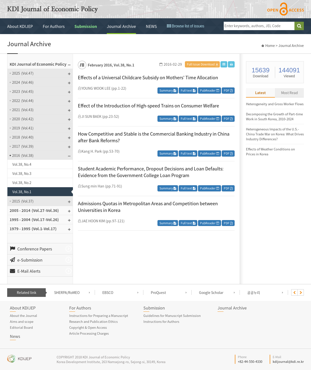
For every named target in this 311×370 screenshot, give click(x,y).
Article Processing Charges (89, 333)
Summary (167, 90)
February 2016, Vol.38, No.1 (111, 64)
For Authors (54, 26)
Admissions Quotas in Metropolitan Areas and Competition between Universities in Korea (148, 206)
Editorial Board (21, 327)
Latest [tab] (260, 92)
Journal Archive (121, 26)
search (299, 26)
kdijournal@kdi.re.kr (288, 361)
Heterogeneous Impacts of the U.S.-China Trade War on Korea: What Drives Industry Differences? (275, 134)
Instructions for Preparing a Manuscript (98, 315)
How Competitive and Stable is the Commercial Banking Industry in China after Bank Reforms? (153, 137)
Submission (85, 26)
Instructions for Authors (161, 321)
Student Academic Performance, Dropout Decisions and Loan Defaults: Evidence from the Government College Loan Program (150, 172)
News (15, 336)
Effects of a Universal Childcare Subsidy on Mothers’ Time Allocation (148, 77)
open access (285, 9)
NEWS (151, 26)
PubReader (209, 90)
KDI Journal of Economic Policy (52, 9)
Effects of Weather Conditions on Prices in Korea (270, 151)
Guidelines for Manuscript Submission (172, 315)
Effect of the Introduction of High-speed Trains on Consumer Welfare (148, 105)
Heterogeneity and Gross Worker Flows (275, 104)
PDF (228, 90)
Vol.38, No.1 (21, 191)
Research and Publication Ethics (93, 321)
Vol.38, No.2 (21, 182)
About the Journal (23, 315)
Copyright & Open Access (88, 327)
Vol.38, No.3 (21, 173)
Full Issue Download (201, 64)
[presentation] (294, 292)
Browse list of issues (185, 26)
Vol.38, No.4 (21, 164)
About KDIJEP (20, 26)
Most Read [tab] (289, 92)
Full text (188, 90)
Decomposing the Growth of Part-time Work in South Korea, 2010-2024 (274, 116)
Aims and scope (21, 321)
